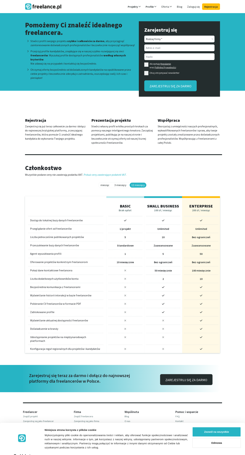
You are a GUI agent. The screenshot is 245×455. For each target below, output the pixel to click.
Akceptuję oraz (163, 65)
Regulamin (165, 63)
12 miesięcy (138, 185)
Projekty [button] (134, 6)
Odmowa (216, 434)
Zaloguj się (193, 6)
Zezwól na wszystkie (216, 423)
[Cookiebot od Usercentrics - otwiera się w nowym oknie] (22, 448)
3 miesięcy (120, 185)
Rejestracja (211, 6)
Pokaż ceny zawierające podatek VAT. (105, 174)
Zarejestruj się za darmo (170, 86)
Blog (179, 6)
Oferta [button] (166, 6)
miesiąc (104, 185)
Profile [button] (151, 6)
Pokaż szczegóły (55, 448)
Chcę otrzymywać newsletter (164, 72)
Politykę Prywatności (165, 67)
